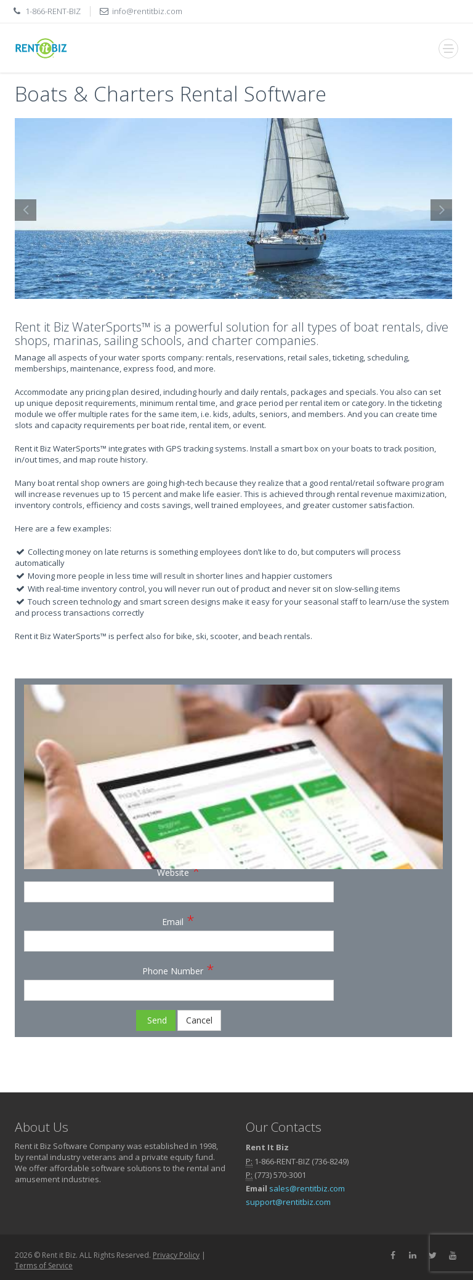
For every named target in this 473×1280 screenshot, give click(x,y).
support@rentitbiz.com (288, 1201)
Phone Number (178, 969)
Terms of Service (44, 1265)
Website (178, 870)
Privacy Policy (176, 1255)
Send (156, 1020)
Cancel (199, 1020)
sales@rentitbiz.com (307, 1188)
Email (178, 920)
